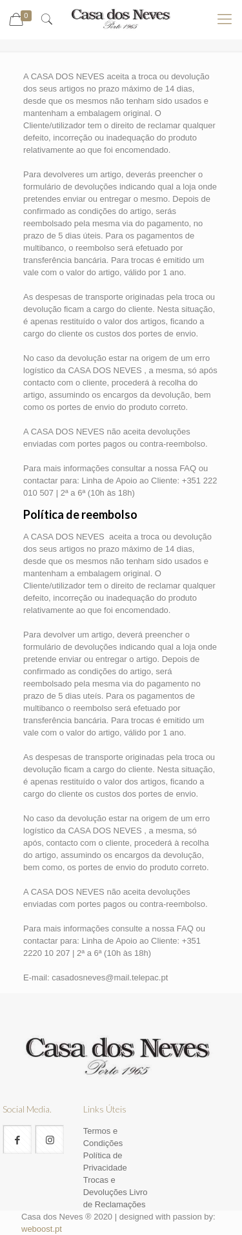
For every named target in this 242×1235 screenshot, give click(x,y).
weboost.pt (41, 1229)
